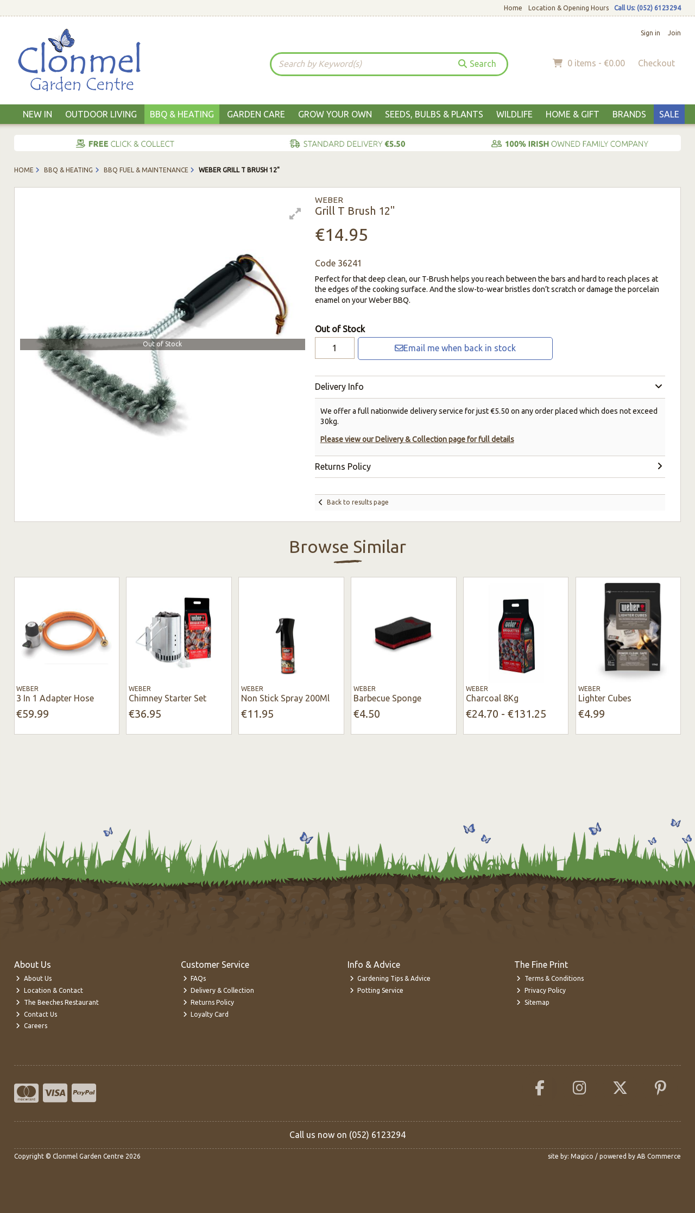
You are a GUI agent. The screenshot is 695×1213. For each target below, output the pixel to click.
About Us (34, 978)
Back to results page (358, 502)
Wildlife (514, 114)
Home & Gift (572, 114)
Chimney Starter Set (167, 698)
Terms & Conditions (550, 978)
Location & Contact (49, 990)
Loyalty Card (206, 1014)
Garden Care (256, 114)
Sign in (650, 32)
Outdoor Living (101, 114)
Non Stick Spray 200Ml (285, 698)
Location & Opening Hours (568, 7)
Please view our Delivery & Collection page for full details (417, 439)
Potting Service (377, 990)
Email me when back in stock (455, 348)
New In (37, 114)
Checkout (656, 63)
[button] (295, 213)
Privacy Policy (541, 990)
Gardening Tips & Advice (390, 978)
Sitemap (532, 1002)
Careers (31, 1025)
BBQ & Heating (182, 114)
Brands (629, 114)
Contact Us (36, 1014)
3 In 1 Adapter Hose (55, 698)
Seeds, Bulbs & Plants (434, 114)
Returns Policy (209, 1002)
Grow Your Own (335, 114)
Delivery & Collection (219, 990)
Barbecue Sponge (387, 698)
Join (674, 32)
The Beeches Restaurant (57, 1002)
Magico (582, 1156)
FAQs (194, 978)
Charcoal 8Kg (492, 698)
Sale (669, 114)
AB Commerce (659, 1156)
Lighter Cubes (604, 698)
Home (513, 7)
